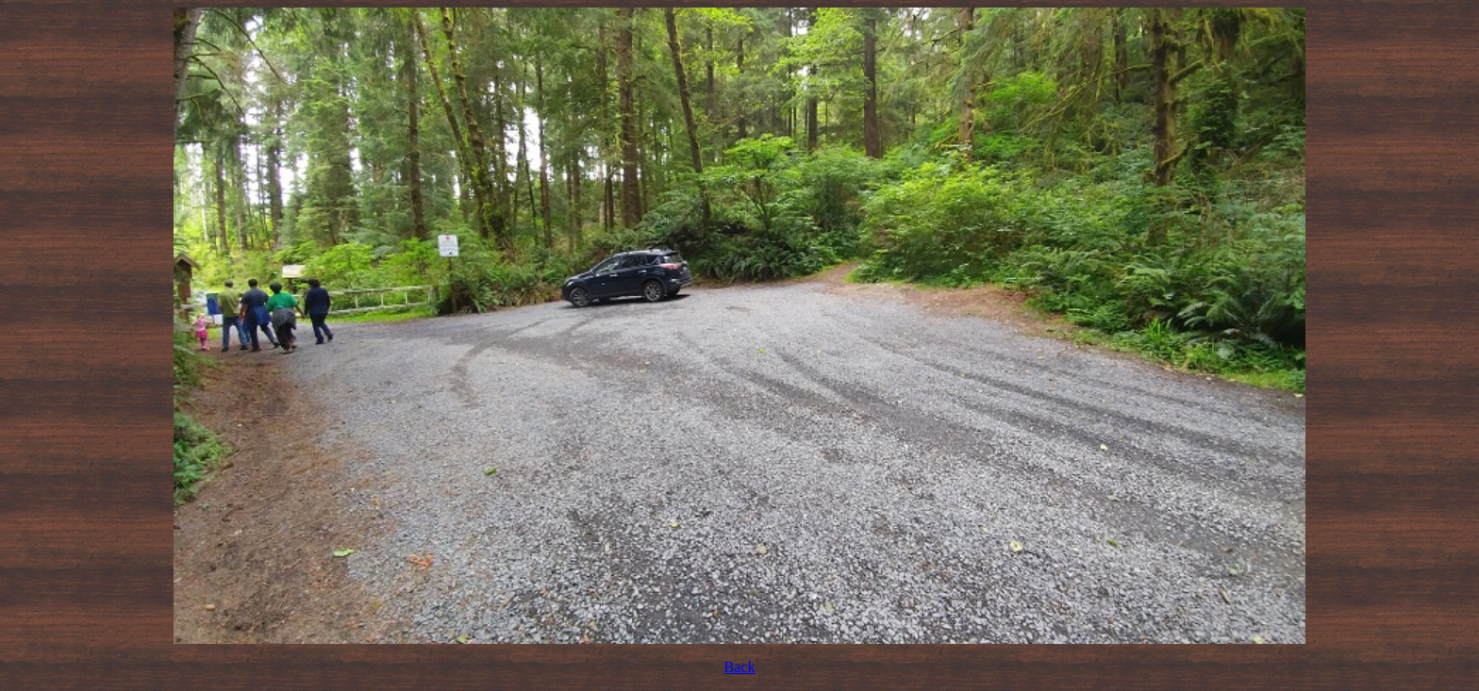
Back (740, 667)
